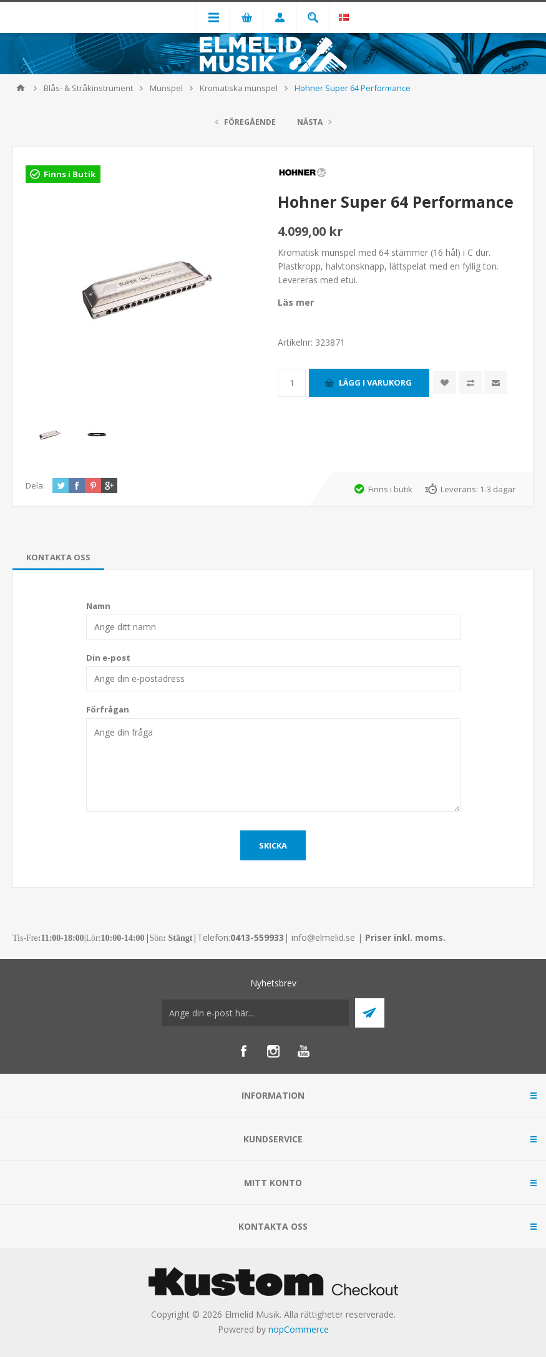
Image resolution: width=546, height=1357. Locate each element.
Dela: (35, 485)
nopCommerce (298, 1329)
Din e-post (108, 657)
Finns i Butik (69, 174)
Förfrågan (107, 709)
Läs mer (296, 302)
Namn (98, 605)
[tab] (58, 557)
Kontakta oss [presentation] (58, 557)
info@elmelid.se (323, 937)
